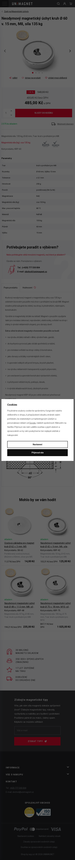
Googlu (32, 423)
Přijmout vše (38, 452)
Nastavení (37, 444)
